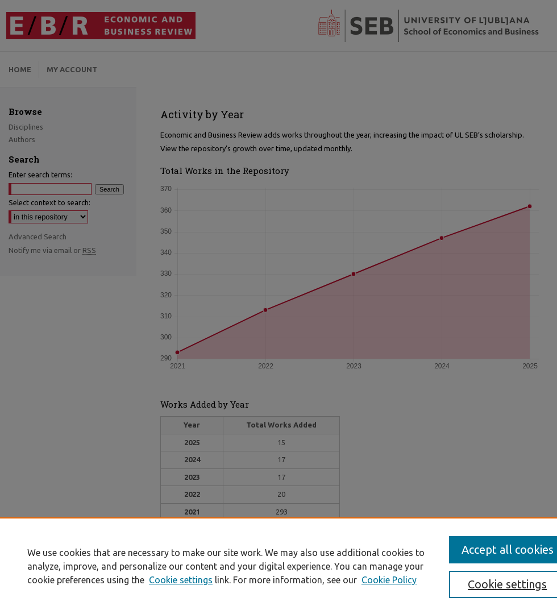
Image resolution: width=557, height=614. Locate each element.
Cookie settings (181, 580)
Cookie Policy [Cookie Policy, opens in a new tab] (389, 580)
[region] (278, 565)
